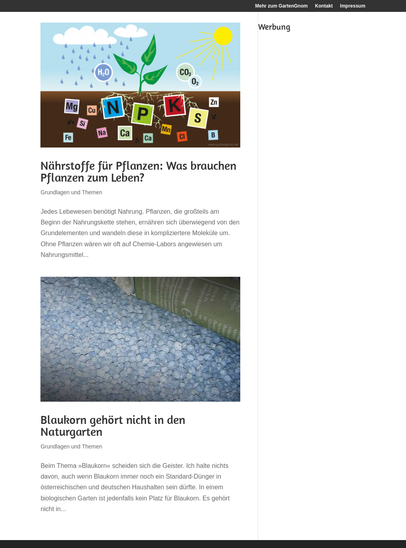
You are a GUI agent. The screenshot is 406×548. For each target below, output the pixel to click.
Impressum (353, 6)
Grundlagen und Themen (71, 192)
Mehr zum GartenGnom (281, 6)
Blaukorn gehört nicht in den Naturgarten (112, 425)
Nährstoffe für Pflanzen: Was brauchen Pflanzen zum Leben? (138, 171)
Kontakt (324, 6)
